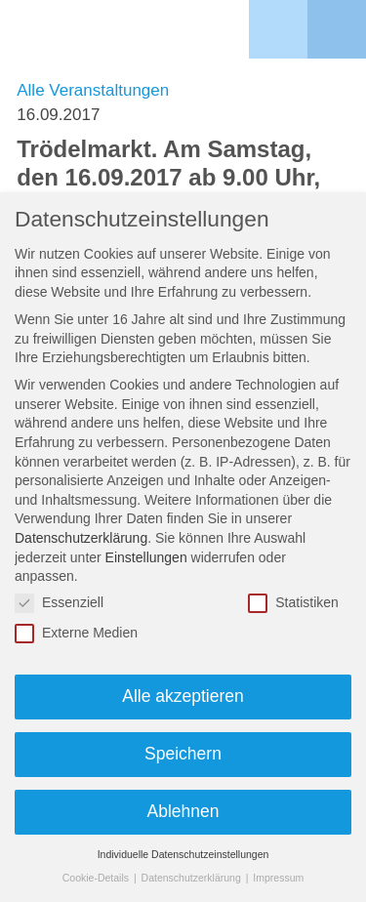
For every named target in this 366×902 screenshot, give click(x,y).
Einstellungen (146, 557)
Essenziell (59, 603)
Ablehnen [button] (183, 811)
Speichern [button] (183, 753)
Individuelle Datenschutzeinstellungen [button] (183, 854)
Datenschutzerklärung (81, 538)
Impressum (278, 877)
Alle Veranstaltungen (93, 90)
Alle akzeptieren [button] (183, 696)
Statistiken (293, 603)
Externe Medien (76, 633)
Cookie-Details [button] (97, 877)
